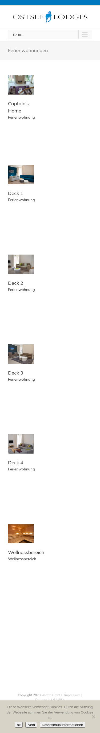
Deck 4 (15, 462)
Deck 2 (15, 283)
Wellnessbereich (26, 552)
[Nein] (93, 716)
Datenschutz (44, 699)
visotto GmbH (52, 695)
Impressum (72, 695)
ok (19, 725)
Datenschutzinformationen (62, 725)
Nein (31, 725)
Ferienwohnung (21, 117)
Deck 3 (15, 373)
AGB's (60, 699)
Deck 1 (15, 193)
